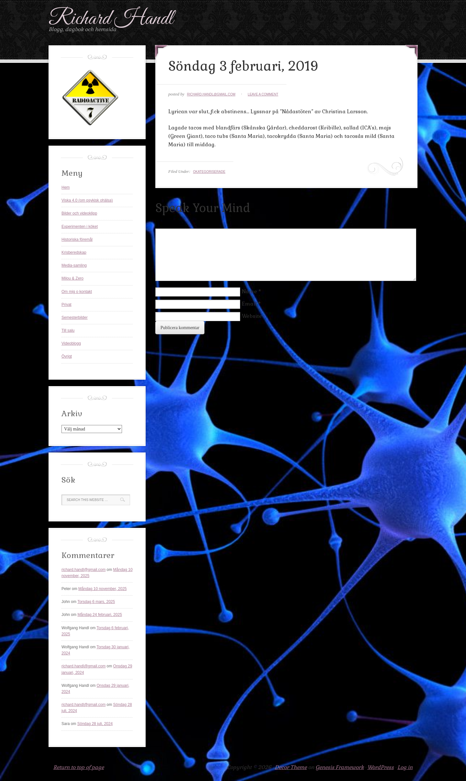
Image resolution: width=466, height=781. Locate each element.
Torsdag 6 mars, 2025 (96, 601)
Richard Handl (111, 19)
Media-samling (74, 265)
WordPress (380, 767)
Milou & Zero (72, 278)
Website (252, 316)
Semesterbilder (74, 317)
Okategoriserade (209, 171)
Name (249, 291)
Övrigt (66, 356)
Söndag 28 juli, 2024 (95, 723)
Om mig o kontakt (76, 291)
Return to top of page (78, 767)
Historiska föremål (77, 239)
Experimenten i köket (79, 226)
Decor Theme (291, 767)
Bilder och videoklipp (79, 213)
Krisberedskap (73, 252)
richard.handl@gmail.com (211, 94)
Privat (66, 304)
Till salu (67, 330)
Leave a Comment (263, 94)
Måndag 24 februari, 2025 (99, 614)
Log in (405, 767)
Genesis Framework (340, 767)
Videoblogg (71, 343)
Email (249, 303)
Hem (65, 187)
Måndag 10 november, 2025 (102, 588)
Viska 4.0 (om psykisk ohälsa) (87, 200)
